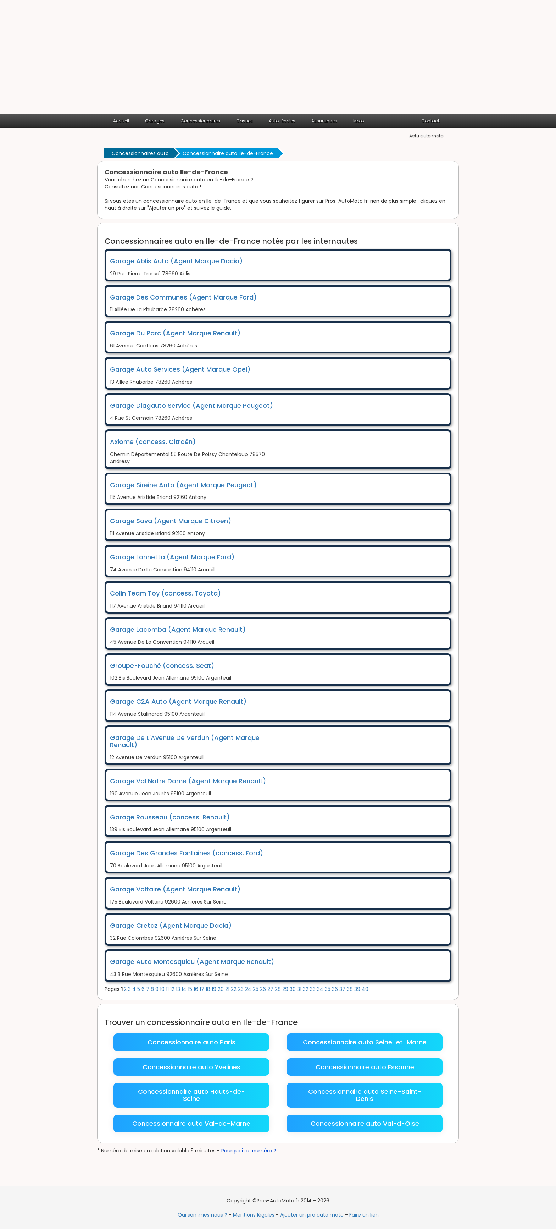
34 (321, 989)
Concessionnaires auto (140, 153)
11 (168, 989)
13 (179, 989)
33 (313, 989)
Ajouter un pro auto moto (312, 1214)
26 (263, 989)
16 (197, 989)
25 (256, 989)
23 (241, 989)
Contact (430, 121)
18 (209, 989)
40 (365, 989)
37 (343, 989)
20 (221, 989)
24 (249, 989)
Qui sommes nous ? (202, 1214)
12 (173, 989)
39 (358, 989)
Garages (155, 121)
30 (293, 989)
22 (234, 989)
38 (350, 989)
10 (163, 989)
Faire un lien (364, 1214)
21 (228, 989)
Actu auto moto (426, 135)
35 (328, 989)
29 (286, 989)
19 (215, 989)
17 (203, 989)
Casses (244, 121)
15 (191, 989)
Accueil (121, 121)
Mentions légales (253, 1214)
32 (306, 989)
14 (185, 989)
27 (271, 989)
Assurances (324, 121)
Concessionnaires (200, 121)
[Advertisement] (278, 60)
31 (300, 989)
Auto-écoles (282, 121)
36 (335, 989)
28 (278, 989)
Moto (358, 121)
